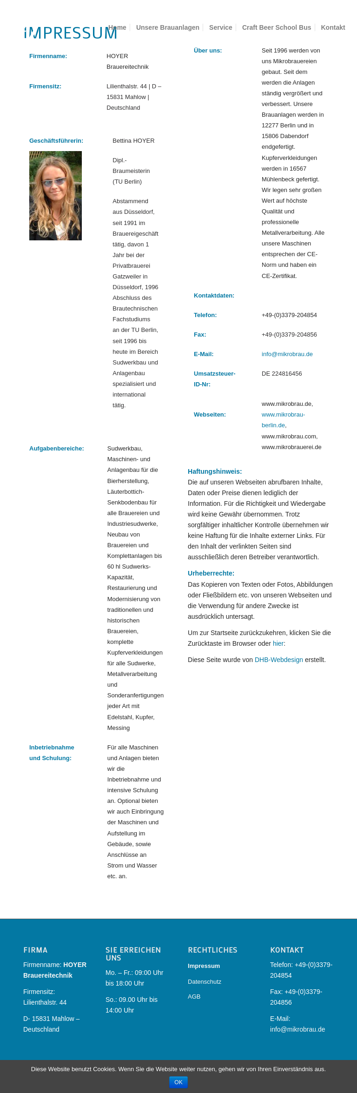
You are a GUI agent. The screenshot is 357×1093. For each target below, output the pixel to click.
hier (278, 643)
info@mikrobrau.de (287, 354)
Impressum (204, 965)
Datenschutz (204, 981)
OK (178, 1082)
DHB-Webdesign (279, 659)
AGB (194, 996)
